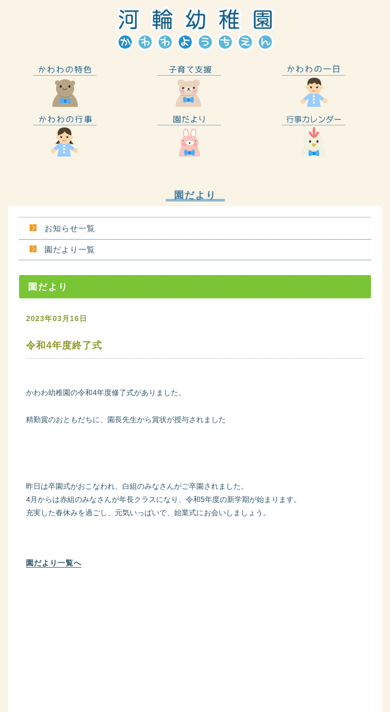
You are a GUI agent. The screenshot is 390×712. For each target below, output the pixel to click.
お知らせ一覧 (69, 228)
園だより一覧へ (53, 563)
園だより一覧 (69, 249)
